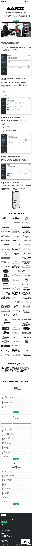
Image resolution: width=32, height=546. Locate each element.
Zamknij (29, 544)
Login (27, 1)
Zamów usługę (16, 20)
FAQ (2, 529)
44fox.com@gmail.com (6, 536)
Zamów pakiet (16, 411)
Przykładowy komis (6, 530)
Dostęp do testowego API (7, 526)
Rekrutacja (4, 528)
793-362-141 (4, 538)
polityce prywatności (20, 545)
